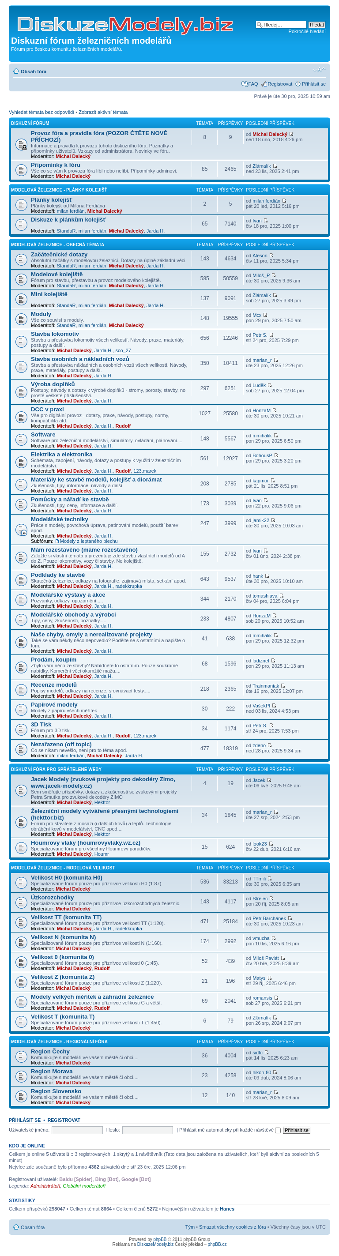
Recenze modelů (54, 684)
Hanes (227, 1208)
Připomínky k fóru (55, 165)
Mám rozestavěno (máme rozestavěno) (84, 549)
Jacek (258, 780)
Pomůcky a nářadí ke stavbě (70, 499)
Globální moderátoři (84, 1185)
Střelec (259, 898)
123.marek (144, 471)
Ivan (257, 220)
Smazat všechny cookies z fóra (232, 1227)
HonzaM (261, 410)
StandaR (66, 230)
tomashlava (264, 595)
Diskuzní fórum (30, 123)
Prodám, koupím (53, 659)
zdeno (259, 745)
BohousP (262, 455)
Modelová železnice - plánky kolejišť (59, 190)
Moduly (41, 314)
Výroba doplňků (53, 384)
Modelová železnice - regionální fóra (59, 1041)
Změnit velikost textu (319, 70)
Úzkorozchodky (52, 897)
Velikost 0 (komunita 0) (62, 957)
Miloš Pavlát (265, 958)
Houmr (101, 854)
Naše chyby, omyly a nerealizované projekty (91, 634)
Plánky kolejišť (51, 199)
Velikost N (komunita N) (63, 937)
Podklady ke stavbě (58, 575)
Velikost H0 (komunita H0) (66, 877)
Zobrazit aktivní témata (103, 112)
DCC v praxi (47, 409)
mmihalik (261, 435)
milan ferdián (71, 211)
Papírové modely (54, 704)
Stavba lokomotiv (55, 334)
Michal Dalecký (73, 156)
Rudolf (123, 426)
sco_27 (123, 350)
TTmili (259, 878)
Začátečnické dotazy (59, 254)
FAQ (253, 83)
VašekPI (261, 705)
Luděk (259, 385)
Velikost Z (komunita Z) (62, 977)
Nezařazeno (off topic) (61, 744)
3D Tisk (41, 724)
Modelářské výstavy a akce (68, 594)
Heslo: (113, 1129)
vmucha (261, 938)
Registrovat (280, 83)
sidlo (257, 1052)
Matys (258, 978)
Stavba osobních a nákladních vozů (80, 359)
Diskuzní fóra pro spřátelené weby (56, 769)
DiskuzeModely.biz (155, 1244)
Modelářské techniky (59, 519)
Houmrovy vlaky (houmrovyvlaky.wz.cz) (85, 842)
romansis (262, 997)
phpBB (160, 1239)
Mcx (256, 315)
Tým (190, 1227)
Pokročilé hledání (307, 31)
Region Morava (52, 1071)
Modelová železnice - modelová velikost (63, 867)
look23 (259, 843)
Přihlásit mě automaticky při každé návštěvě (230, 1129)
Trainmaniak (265, 685)
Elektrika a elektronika (61, 454)
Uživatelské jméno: (29, 1129)
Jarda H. (156, 230)
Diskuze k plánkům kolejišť (68, 219)
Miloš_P (261, 275)
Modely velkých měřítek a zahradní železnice (92, 996)
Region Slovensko (56, 1091)
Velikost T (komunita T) (62, 1016)
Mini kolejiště (49, 294)
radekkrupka (128, 586)
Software (43, 434)
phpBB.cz (217, 1244)
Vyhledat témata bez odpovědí (41, 112)
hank (257, 576)
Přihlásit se (314, 83)
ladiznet (260, 660)
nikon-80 (261, 1072)
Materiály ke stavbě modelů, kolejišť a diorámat (96, 479)
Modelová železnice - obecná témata (57, 244)
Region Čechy (50, 1051)
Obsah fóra (33, 71)
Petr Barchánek (269, 918)
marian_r (261, 360)
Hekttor (102, 802)
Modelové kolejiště (57, 274)
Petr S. (259, 335)
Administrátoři (45, 1185)
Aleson (259, 255)
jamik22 (260, 520)
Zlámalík (261, 166)
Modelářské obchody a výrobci (73, 614)
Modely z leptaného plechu (89, 541)
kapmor (260, 480)
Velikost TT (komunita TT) (66, 917)
